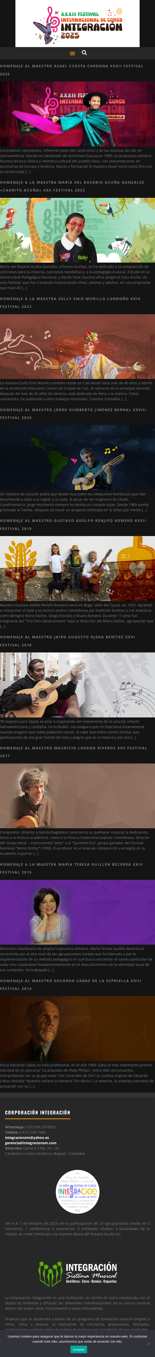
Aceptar (79, 1349)
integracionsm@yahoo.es (27, 1137)
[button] (72, 53)
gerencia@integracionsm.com (31, 1142)
